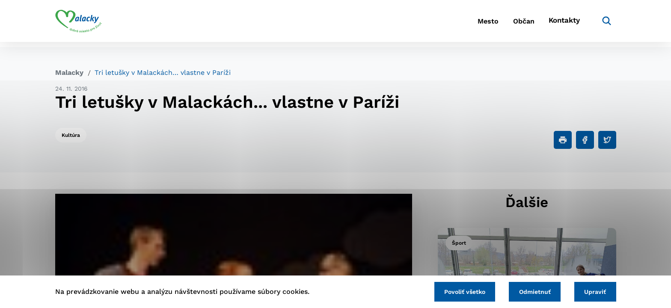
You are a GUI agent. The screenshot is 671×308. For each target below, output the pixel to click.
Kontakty (562, 24)
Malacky (69, 72)
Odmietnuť (529, 290)
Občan (515, 24)
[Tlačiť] (563, 140)
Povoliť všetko (454, 290)
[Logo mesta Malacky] (78, 23)
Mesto (472, 24)
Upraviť (593, 290)
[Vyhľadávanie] (603, 23)
